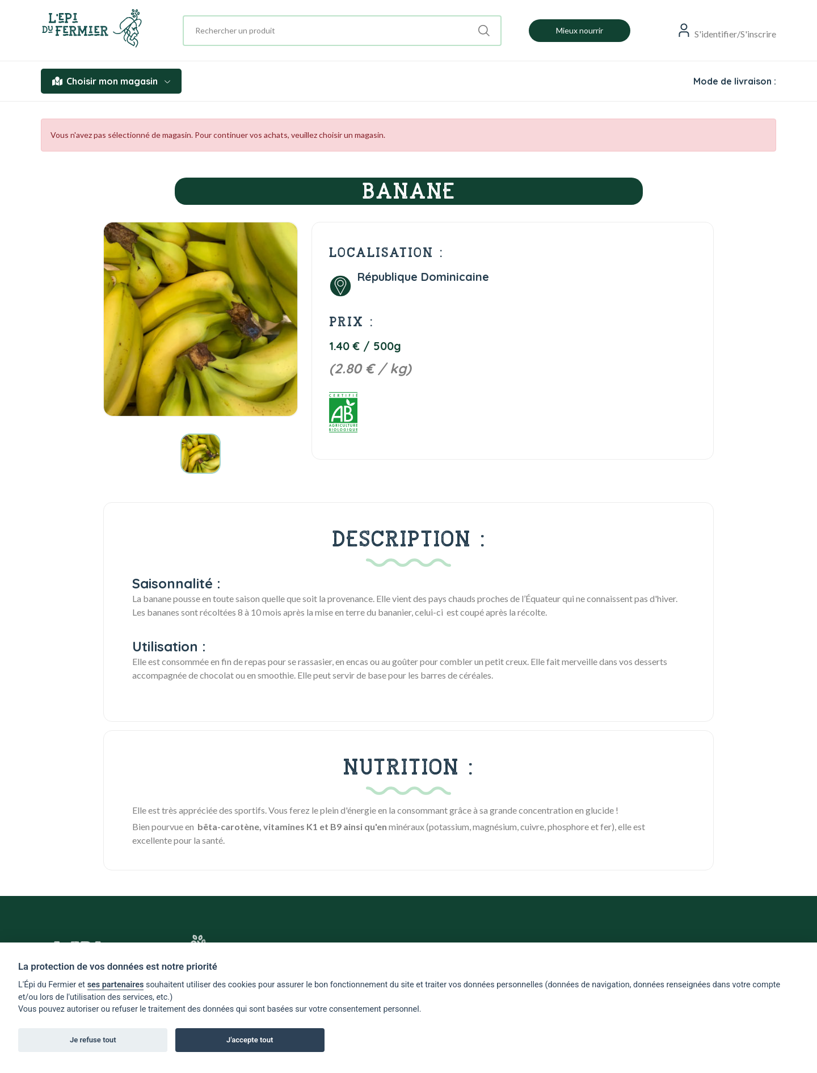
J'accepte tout (249, 1040)
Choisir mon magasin (111, 81)
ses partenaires (115, 985)
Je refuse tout (93, 1040)
